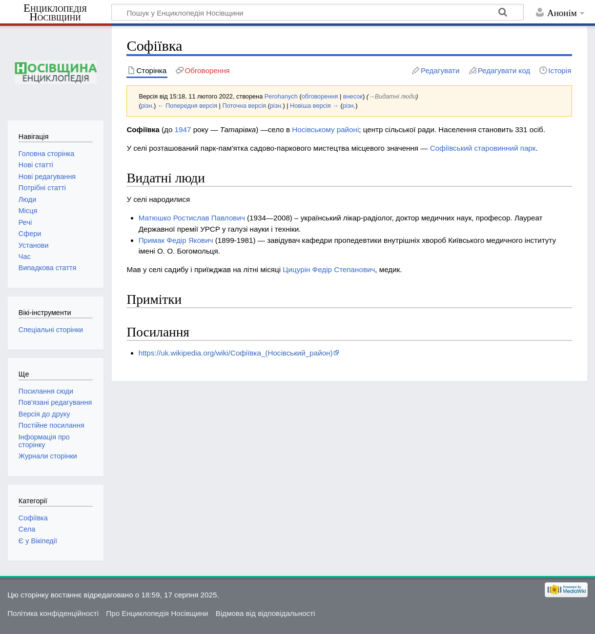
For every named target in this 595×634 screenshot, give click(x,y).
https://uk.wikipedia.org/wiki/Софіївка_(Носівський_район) (236, 353)
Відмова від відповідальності (265, 613)
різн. (147, 105)
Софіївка (33, 518)
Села (27, 529)
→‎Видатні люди (392, 96)
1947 (183, 129)
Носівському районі (325, 129)
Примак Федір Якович (176, 240)
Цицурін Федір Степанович (329, 269)
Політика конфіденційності (53, 613)
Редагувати (440, 70)
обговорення (320, 96)
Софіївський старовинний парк (483, 148)
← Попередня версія (187, 105)
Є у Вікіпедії (38, 541)
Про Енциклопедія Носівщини (157, 613)
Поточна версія (244, 105)
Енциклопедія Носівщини (55, 12)
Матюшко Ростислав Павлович (192, 218)
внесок (353, 96)
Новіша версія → (314, 105)
